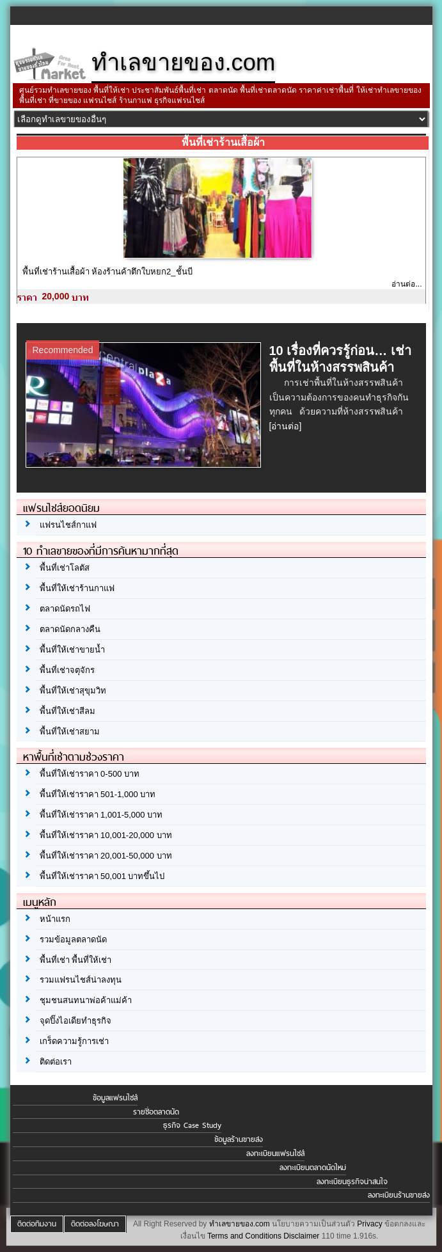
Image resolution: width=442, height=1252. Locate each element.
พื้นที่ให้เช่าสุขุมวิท (73, 690)
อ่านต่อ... (406, 284)
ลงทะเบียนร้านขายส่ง (399, 1195)
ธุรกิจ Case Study (192, 1125)
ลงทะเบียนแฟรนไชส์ (275, 1153)
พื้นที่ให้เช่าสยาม (70, 731)
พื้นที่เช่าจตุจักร (67, 670)
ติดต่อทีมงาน (36, 1223)
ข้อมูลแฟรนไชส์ (115, 1097)
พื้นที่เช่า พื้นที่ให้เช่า (76, 960)
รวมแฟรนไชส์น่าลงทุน (81, 980)
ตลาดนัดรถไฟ (65, 609)
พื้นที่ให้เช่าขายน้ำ (72, 649)
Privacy (369, 1223)
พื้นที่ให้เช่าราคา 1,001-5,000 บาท (101, 815)
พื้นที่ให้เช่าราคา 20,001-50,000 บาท (106, 855)
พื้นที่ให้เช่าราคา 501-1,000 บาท (98, 794)
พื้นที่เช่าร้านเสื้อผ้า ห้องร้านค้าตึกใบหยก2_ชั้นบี (107, 271)
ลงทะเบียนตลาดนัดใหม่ (313, 1167)
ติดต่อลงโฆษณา (95, 1223)
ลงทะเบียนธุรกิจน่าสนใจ (352, 1181)
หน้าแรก (55, 919)
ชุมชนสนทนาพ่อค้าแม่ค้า (86, 1000)
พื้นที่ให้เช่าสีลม (67, 711)
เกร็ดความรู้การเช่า (74, 1041)
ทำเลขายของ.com (239, 1223)
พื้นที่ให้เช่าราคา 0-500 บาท (89, 774)
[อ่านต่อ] (285, 426)
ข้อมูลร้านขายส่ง (238, 1139)
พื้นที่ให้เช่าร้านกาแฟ (77, 588)
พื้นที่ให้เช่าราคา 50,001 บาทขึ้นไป (102, 876)
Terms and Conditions (244, 1236)
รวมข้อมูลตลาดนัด (73, 939)
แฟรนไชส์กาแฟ (68, 525)
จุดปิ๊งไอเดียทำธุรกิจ (75, 1021)
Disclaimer (301, 1236)
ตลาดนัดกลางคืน (70, 629)
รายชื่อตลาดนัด (156, 1111)
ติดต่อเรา (56, 1061)
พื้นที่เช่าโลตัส (65, 568)
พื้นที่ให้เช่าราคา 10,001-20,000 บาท (106, 835)
